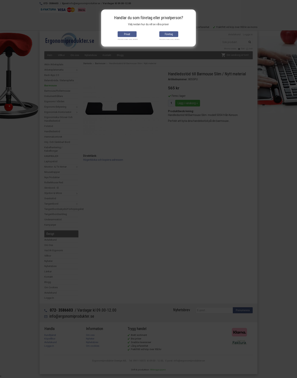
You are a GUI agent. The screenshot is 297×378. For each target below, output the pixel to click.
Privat (127, 34)
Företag (169, 34)
